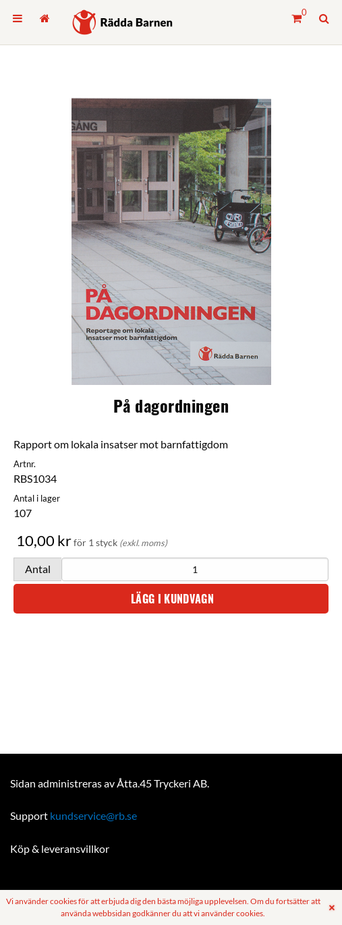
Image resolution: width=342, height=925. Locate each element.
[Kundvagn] (296, 18)
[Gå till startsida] (44, 18)
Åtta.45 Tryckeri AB (162, 783)
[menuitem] (17, 18)
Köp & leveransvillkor (59, 848)
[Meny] (17, 18)
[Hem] (123, 22)
